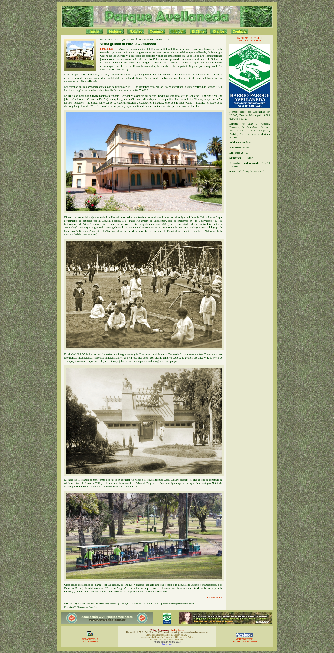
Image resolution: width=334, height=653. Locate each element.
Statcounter (167, 644)
